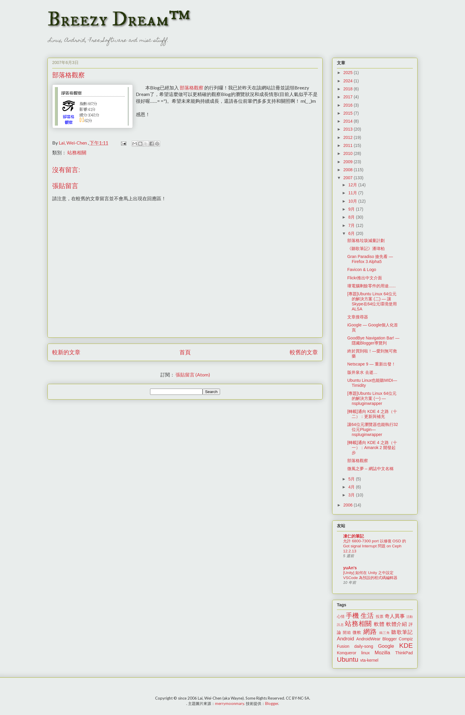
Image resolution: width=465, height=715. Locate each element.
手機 (352, 615)
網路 (370, 631)
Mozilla (382, 652)
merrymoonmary (229, 703)
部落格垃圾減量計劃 (366, 240)
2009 (348, 161)
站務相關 (76, 152)
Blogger (390, 639)
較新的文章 (66, 352)
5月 (352, 479)
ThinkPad (404, 652)
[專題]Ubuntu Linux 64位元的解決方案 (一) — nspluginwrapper (371, 398)
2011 (348, 145)
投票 (379, 617)
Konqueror (346, 652)
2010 (348, 153)
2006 (348, 505)
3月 (352, 495)
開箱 (347, 633)
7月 (352, 225)
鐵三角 (384, 632)
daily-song (363, 646)
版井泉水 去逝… (362, 372)
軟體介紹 (396, 624)
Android (345, 639)
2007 (348, 177)
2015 (348, 113)
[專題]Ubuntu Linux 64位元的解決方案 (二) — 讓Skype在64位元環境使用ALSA (372, 301)
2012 (348, 137)
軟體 (379, 624)
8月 (352, 217)
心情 (341, 617)
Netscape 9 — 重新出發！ (371, 364)
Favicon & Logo (361, 269)
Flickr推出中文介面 (364, 277)
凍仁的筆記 (353, 536)
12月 (353, 184)
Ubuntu (347, 659)
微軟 (357, 632)
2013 (348, 129)
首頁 (185, 352)
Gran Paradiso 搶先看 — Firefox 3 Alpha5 (370, 259)
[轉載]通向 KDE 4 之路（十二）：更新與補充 (372, 414)
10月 (353, 201)
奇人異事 (395, 616)
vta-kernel (369, 660)
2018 (348, 88)
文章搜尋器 (357, 317)
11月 (353, 192)
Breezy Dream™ (118, 20)
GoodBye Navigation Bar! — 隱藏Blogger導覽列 (373, 340)
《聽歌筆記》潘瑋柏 (366, 248)
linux (365, 652)
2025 (348, 72)
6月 (352, 233)
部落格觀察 (191, 87)
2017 (348, 96)
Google (386, 646)
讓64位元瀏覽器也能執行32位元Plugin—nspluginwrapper (372, 429)
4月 (352, 487)
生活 (367, 615)
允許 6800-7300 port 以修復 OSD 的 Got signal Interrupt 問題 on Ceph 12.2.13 (374, 546)
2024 (348, 80)
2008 (348, 169)
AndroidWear (368, 639)
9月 (352, 209)
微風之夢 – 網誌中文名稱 (370, 468)
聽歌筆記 (402, 632)
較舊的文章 (304, 352)
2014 (348, 121)
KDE (406, 645)
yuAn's (350, 567)
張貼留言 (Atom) (193, 374)
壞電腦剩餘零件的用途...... (371, 285)
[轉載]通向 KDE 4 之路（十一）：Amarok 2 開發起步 (372, 447)
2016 (348, 105)
